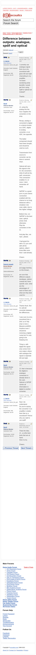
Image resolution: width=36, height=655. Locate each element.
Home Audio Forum (10, 567)
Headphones (14, 10)
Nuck (5, 103)
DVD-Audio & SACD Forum (16, 579)
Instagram (6, 635)
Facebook (6, 633)
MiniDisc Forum (12, 586)
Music (22, 10)
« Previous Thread (11, 448)
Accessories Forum (10, 605)
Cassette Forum (12, 572)
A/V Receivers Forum (14, 569)
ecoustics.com (14, 647)
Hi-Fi (14, 8)
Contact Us (12, 650)
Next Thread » (26, 448)
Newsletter (20, 650)
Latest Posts (7, 8)
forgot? (10, 53)
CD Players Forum (13, 574)
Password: (10, 54)
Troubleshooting (8, 622)
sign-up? (11, 50)
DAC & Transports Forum (15, 577)
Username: (10, 51)
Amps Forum (11, 571)
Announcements (8, 624)
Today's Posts (28, 567)
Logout (5, 615)
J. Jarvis (6, 61)
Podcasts (28, 10)
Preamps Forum (12, 593)
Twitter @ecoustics (9, 638)
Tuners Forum (11, 598)
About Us (5, 650)
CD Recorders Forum (14, 576)
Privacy (26, 650)
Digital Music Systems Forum (16, 589)
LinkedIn (6, 636)
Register (6, 617)
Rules (5, 619)
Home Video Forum (10, 600)
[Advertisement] (18, 506)
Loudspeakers (22, 8)
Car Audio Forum (9, 603)
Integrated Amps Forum (15, 582)
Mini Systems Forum (14, 588)
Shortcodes (7, 621)
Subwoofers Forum (13, 596)
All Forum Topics (9, 606)
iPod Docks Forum (13, 584)
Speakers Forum (12, 594)
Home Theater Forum (10, 601)
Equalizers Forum (13, 581)
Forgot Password (8, 614)
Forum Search (11, 23)
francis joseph (8, 264)
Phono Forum (11, 591)
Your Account (7, 626)
